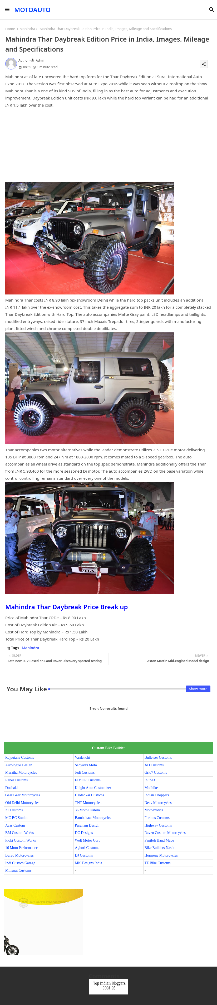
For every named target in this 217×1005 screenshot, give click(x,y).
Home (10, 28)
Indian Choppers (157, 795)
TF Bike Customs (158, 863)
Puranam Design (87, 825)
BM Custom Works (19, 833)
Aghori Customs (87, 848)
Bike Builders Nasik (160, 848)
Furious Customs (157, 818)
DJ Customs (84, 855)
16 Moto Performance (21, 848)
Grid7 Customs (156, 772)
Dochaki (11, 788)
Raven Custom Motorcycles (165, 833)
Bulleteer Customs (158, 757)
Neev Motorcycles (158, 803)
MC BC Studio (16, 818)
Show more (198, 688)
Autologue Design (18, 765)
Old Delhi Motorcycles (22, 803)
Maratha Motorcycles (21, 772)
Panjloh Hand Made (159, 840)
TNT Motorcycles (88, 803)
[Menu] (7, 9)
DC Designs (84, 833)
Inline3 (150, 780)
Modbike (151, 788)
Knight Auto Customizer (93, 788)
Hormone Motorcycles (161, 855)
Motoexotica (154, 810)
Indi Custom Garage (20, 863)
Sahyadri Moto (86, 765)
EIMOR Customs (88, 780)
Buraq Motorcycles (19, 855)
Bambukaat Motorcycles (93, 818)
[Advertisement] (108, 145)
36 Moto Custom (87, 810)
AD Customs (154, 765)
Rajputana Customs (19, 757)
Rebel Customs (16, 780)
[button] (211, 9)
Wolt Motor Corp (87, 840)
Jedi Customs (85, 772)
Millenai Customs (18, 870)
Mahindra (27, 28)
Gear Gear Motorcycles (22, 795)
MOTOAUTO (32, 9)
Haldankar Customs (89, 795)
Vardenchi (82, 757)
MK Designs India (88, 863)
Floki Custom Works (20, 840)
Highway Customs (158, 825)
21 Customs (14, 810)
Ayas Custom (15, 825)
